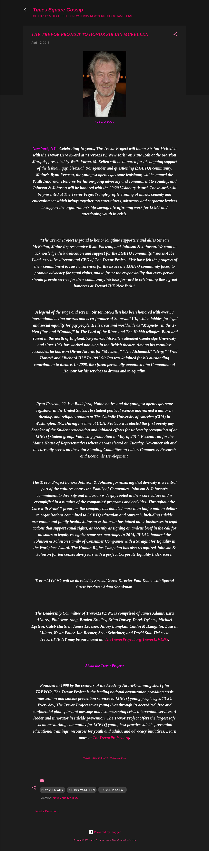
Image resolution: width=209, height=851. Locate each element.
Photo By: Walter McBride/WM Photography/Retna (104, 758)
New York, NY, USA (65, 798)
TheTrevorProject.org (111, 737)
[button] (175, 35)
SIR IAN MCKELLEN (82, 790)
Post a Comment (47, 811)
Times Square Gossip (58, 9)
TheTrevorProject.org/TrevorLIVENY (136, 639)
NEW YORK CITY (52, 790)
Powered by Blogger (104, 832)
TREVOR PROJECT (112, 790)
